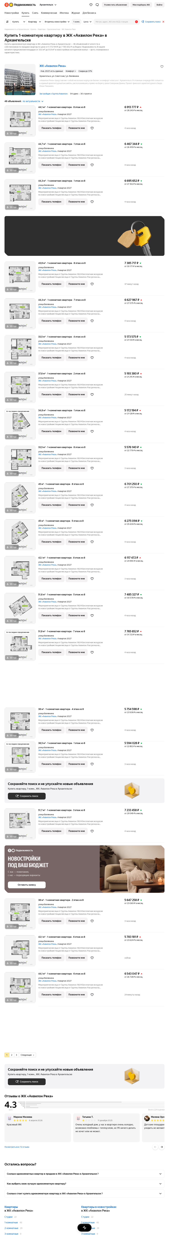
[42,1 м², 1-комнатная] (21, 573)
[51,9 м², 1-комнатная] (21, 647)
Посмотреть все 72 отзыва (17, 1147)
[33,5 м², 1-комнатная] (21, 352)
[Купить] (25, 13)
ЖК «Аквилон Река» (47, 114)
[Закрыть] (163, 22)
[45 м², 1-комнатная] (21, 499)
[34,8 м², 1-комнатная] (21, 426)
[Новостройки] (12, 13)
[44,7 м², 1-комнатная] (21, 159)
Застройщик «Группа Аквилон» (53, 94)
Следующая (27, 1055)
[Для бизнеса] (88, 13)
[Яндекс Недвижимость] (22, 5)
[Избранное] (91, 4)
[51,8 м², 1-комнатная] (21, 610)
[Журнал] (75, 13)
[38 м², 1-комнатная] (21, 725)
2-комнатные (11, 1228)
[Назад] (155, 1147)
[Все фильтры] (7, 22)
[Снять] (35, 13)
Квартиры (11, 1207)
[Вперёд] (161, 1147)
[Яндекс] (7, 5)
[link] (159, 4)
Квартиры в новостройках (98, 1207)
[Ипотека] (64, 13)
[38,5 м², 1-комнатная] (21, 759)
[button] (97, 4)
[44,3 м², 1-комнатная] (21, 196)
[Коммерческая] (49, 13)
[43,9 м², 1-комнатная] (21, 278)
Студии (9, 1217)
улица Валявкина (46, 111)
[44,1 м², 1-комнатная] (21, 123)
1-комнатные (11, 1222)
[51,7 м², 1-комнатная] (21, 826)
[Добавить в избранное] (161, 66)
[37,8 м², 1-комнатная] (21, 389)
